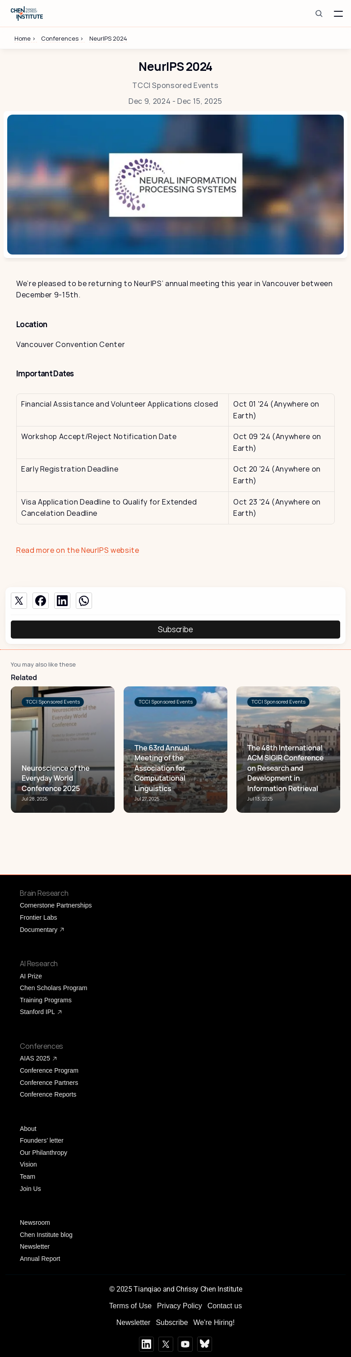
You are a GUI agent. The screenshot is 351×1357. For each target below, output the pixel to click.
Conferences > (63, 38)
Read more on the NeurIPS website (77, 550)
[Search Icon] (319, 13)
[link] (53, 702)
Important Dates (45, 373)
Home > (25, 38)
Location (31, 324)
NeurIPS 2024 (108, 38)
